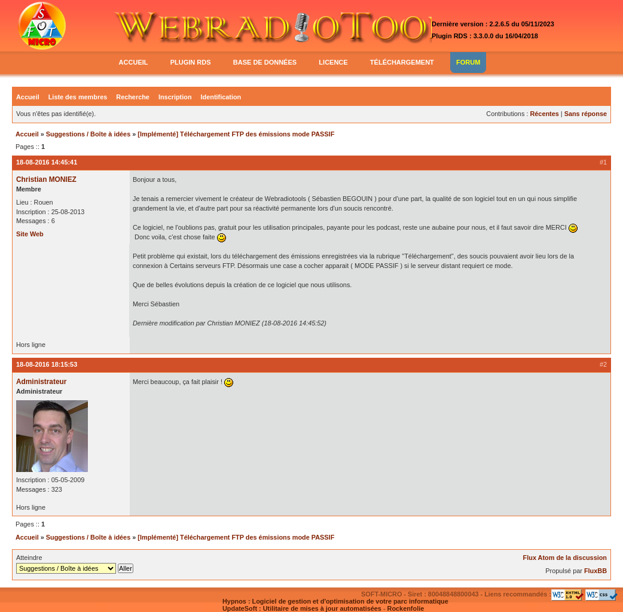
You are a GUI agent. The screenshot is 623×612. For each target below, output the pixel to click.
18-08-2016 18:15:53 (46, 364)
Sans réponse (585, 113)
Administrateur (41, 381)
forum (468, 62)
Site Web (30, 234)
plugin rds (190, 62)
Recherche (132, 97)
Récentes (544, 113)
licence (333, 62)
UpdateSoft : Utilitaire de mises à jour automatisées (301, 608)
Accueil (27, 97)
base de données (265, 62)
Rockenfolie (406, 608)
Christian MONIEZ (46, 179)
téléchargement (402, 62)
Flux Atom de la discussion (565, 557)
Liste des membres (78, 97)
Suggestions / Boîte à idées (88, 134)
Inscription (175, 97)
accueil (133, 62)
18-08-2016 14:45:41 (46, 162)
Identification (221, 97)
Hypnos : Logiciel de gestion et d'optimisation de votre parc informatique (335, 601)
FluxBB (595, 570)
